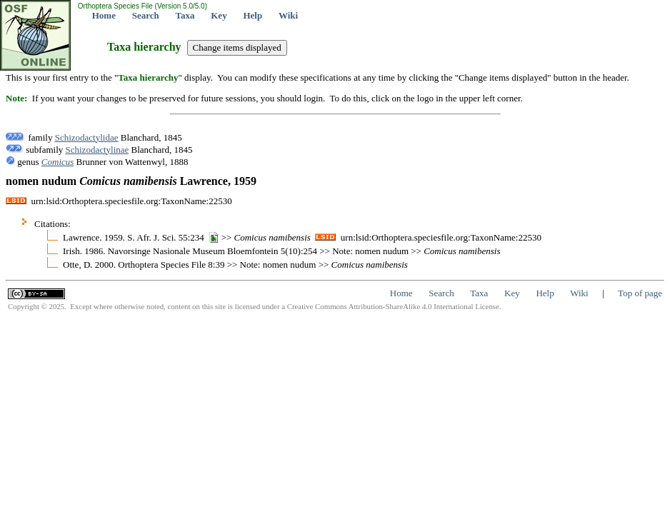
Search (145, 15)
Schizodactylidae (87, 137)
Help (252, 15)
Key (218, 15)
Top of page (640, 293)
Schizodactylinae (97, 149)
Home (104, 15)
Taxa (185, 15)
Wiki (288, 15)
